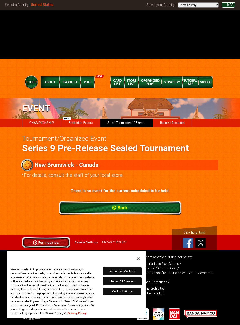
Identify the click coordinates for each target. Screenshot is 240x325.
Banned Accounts (172, 123)
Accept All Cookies (122, 271)
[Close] (138, 258)
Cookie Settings (86, 242)
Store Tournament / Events (126, 123)
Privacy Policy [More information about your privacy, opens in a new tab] (76, 313)
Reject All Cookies (122, 281)
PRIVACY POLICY (114, 242)
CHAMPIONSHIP (41, 123)
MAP (230, 5)
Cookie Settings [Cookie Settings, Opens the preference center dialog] (122, 291)
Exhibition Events (78, 122)
